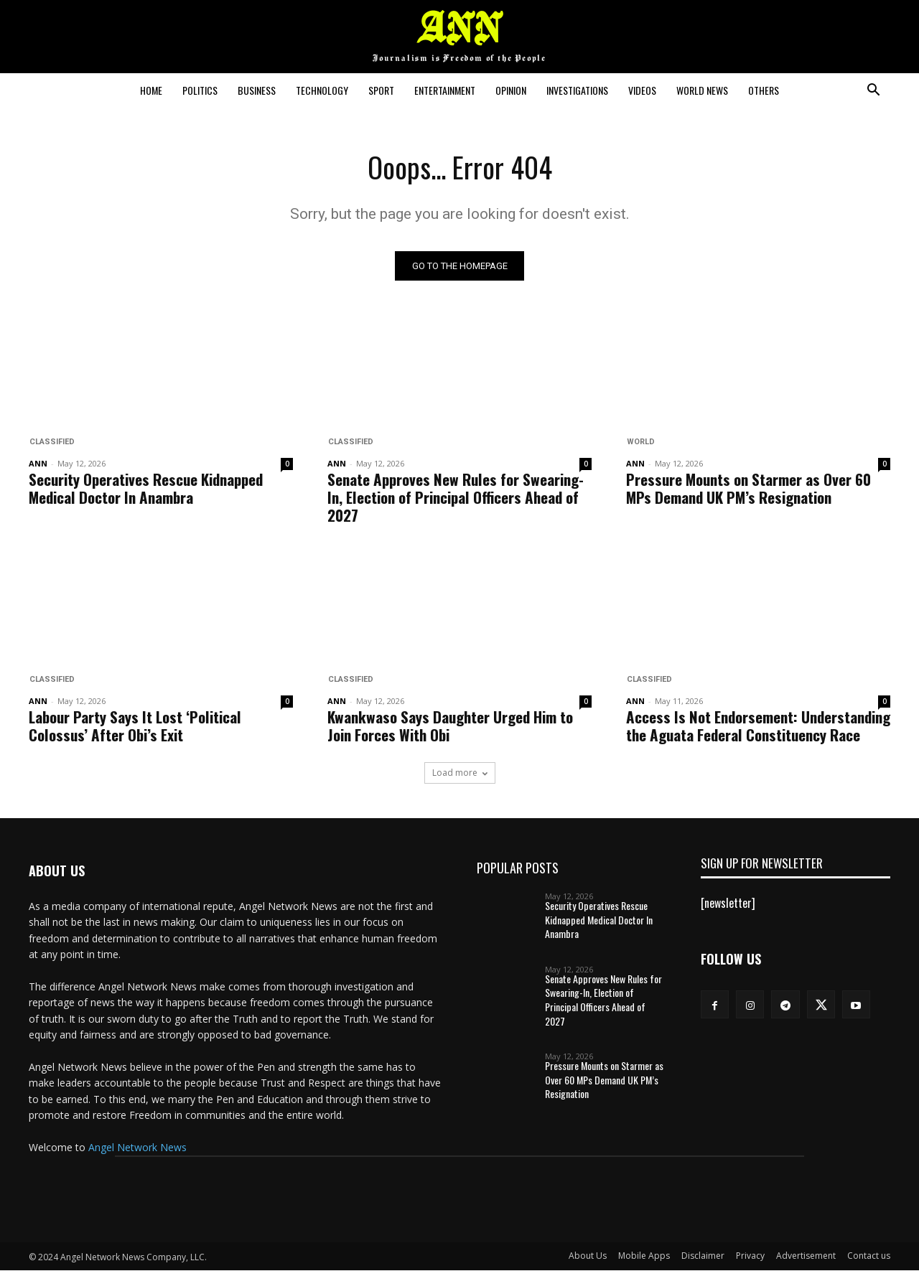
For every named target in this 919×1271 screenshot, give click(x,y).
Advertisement (806, 1256)
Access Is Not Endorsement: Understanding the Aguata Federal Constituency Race (758, 726)
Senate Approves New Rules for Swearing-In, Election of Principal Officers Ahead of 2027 (455, 498)
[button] (873, 91)
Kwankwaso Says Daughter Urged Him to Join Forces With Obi (450, 726)
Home (151, 90)
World (640, 442)
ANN (38, 464)
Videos (642, 90)
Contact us (868, 1256)
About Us (588, 1256)
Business (257, 90)
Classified (51, 442)
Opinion (510, 90)
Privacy (750, 1256)
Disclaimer (702, 1256)
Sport (381, 90)
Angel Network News (137, 1148)
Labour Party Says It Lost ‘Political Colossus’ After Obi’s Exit (135, 726)
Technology (322, 90)
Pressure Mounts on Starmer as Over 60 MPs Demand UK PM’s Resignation (748, 489)
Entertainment (444, 90)
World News (702, 90)
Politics (200, 90)
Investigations (577, 90)
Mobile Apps (644, 1256)
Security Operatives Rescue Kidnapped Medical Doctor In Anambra (146, 489)
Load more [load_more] (460, 773)
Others (763, 90)
